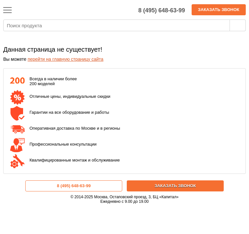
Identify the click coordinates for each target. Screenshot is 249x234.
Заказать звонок (218, 9)
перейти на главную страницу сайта (65, 59)
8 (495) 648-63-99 (74, 185)
